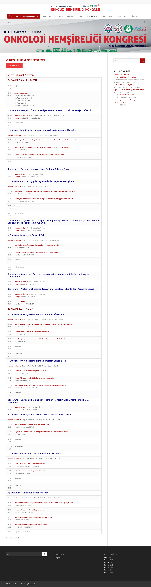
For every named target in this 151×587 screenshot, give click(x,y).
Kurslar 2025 (108, 572)
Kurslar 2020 (108, 560)
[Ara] (143, 22)
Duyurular (107, 557)
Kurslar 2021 (108, 562)
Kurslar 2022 (108, 565)
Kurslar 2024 (108, 570)
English (57, 558)
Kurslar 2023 (108, 567)
